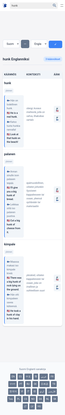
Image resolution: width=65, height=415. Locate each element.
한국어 (13, 391)
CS (25, 399)
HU (39, 406)
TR (53, 384)
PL (18, 399)
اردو (42, 391)
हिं (36, 376)
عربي (43, 376)
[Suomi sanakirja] (6, 5)
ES (20, 376)
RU (28, 384)
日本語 (44, 384)
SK (54, 399)
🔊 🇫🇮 (57, 118)
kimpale (9, 244)
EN (13, 376)
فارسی (51, 391)
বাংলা (12, 384)
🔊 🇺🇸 (57, 109)
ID (34, 391)
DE (35, 384)
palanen (9, 154)
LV (32, 406)
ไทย (11, 399)
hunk (7, 83)
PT (20, 384)
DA (40, 399)
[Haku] (27, 5)
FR (52, 376)
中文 (28, 376)
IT (28, 391)
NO (33, 399)
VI (22, 391)
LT (25, 406)
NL (47, 399)
